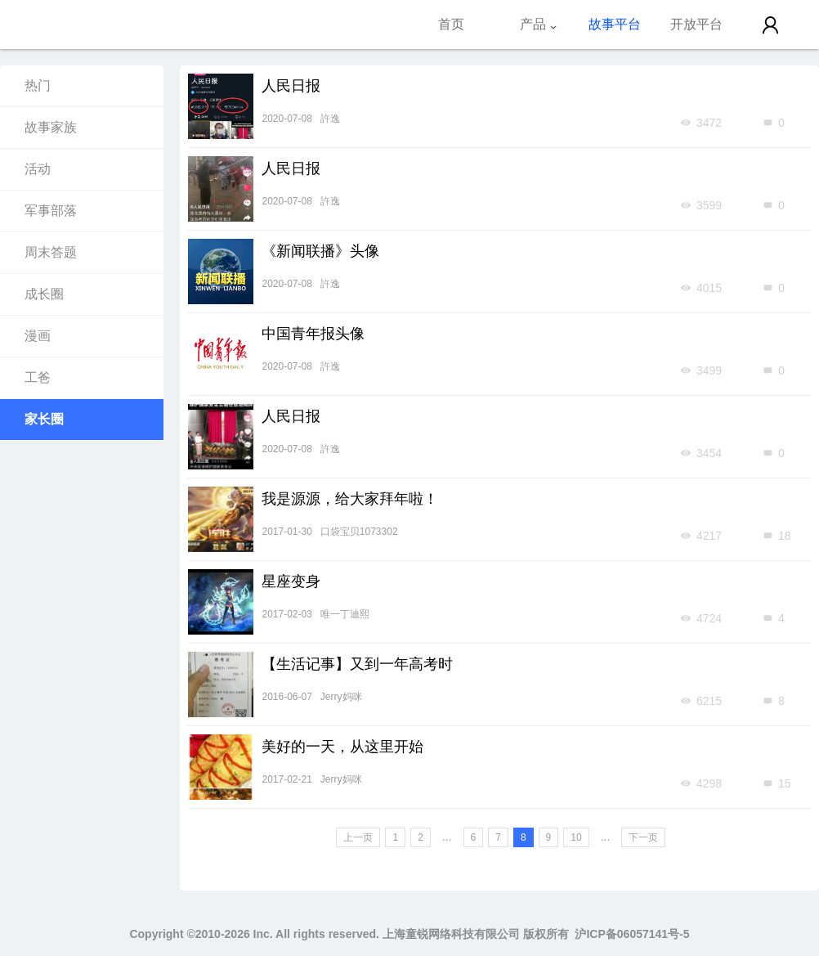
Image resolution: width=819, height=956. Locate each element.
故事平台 (615, 24)
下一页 (643, 837)
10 (576, 837)
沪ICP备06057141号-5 (632, 933)
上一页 (358, 837)
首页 (451, 24)
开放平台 (696, 24)
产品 (538, 24)
